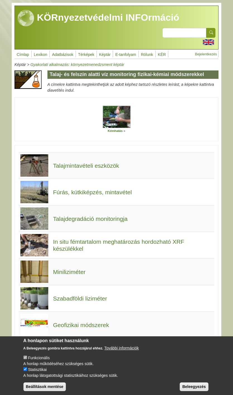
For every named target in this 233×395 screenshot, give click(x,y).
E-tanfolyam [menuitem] (125, 54)
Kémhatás (115, 131)
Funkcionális (39, 360)
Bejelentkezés (206, 54)
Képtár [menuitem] (105, 54)
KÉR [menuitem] (162, 54)
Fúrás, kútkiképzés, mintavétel (92, 192)
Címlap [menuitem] (23, 54)
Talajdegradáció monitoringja (90, 219)
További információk (121, 350)
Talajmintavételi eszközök (86, 165)
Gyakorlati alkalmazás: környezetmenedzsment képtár (77, 64)
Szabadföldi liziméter (80, 298)
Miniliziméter (69, 272)
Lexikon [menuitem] (40, 54)
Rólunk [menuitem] (147, 54)
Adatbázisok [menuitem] (62, 54)
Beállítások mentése (45, 389)
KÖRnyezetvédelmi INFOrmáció (98, 18)
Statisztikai (37, 372)
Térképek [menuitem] (86, 54)
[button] (117, 117)
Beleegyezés (194, 389)
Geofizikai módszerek (81, 325)
